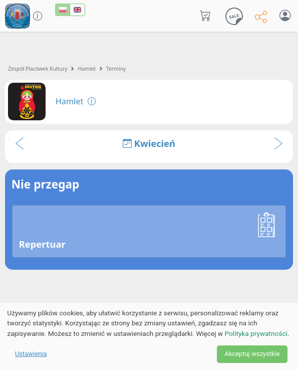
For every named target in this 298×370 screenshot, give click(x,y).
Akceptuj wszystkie (251, 353)
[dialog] (149, 336)
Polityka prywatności (256, 333)
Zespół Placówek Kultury (37, 68)
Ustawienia (31, 353)
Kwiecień (149, 143)
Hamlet (87, 68)
